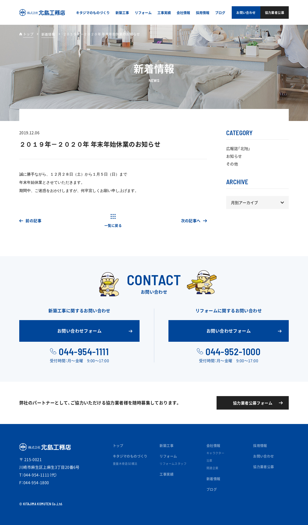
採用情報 (260, 445)
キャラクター (215, 453)
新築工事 (166, 445)
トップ (28, 34)
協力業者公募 (263, 466)
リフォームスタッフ (173, 464)
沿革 (209, 460)
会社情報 (213, 445)
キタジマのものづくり (130, 456)
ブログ (211, 489)
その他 (232, 164)
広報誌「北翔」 (238, 148)
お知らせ (234, 156)
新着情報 (213, 478)
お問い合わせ (263, 456)
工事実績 (166, 474)
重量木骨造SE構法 (125, 464)
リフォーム (168, 456)
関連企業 (212, 468)
